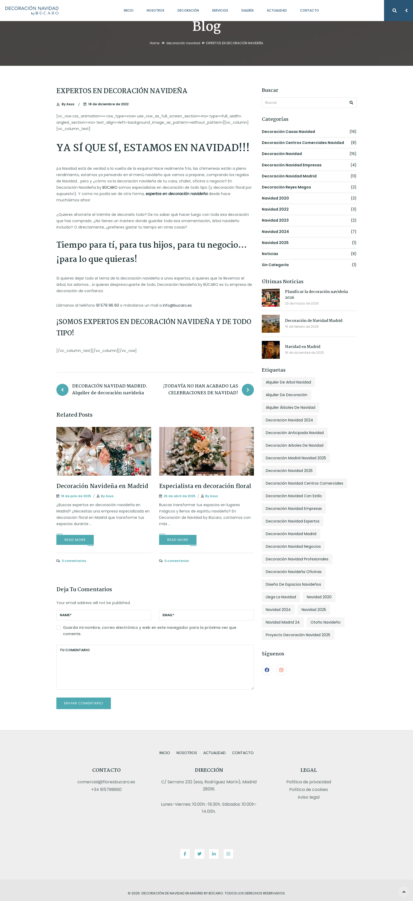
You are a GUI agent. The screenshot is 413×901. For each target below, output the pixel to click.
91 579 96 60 (107, 305)
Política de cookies (308, 789)
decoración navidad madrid (289, 176)
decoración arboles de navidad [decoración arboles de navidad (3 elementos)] (294, 445)
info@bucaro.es (177, 305)
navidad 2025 (275, 242)
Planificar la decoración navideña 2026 (316, 295)
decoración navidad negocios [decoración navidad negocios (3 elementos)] (293, 546)
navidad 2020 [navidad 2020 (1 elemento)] (319, 597)
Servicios (220, 10)
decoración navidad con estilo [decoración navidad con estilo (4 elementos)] (294, 496)
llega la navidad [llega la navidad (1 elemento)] (281, 597)
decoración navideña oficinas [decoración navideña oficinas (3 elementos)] (294, 571)
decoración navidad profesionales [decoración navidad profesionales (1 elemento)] (297, 559)
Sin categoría (275, 264)
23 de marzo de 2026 (302, 303)
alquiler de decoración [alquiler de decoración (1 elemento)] (286, 394)
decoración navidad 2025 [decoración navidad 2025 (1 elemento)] (289, 470)
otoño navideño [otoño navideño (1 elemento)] (326, 622)
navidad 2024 (275, 231)
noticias (270, 253)
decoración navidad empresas (292, 165)
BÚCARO (109, 187)
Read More (75, 539)
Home (154, 43)
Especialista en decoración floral (205, 486)
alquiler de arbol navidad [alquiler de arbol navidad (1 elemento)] (288, 382)
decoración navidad (183, 43)
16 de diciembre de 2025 (304, 352)
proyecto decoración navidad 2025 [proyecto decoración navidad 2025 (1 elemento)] (298, 635)
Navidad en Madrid (302, 347)
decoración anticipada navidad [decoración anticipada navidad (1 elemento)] (295, 432)
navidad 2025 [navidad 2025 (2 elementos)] (314, 609)
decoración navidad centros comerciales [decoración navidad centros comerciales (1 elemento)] (304, 483)
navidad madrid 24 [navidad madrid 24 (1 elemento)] (283, 622)
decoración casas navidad (288, 131)
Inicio (129, 10)
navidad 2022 (275, 209)
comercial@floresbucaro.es (106, 782)
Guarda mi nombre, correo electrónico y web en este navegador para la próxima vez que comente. (149, 630)
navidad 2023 (275, 220)
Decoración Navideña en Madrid (102, 486)
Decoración (188, 10)
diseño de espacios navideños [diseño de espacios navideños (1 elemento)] (293, 584)
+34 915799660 (106, 789)
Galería (247, 10)
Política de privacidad (308, 782)
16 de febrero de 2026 (302, 326)
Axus (68, 104)
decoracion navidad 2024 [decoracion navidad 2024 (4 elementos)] (289, 420)
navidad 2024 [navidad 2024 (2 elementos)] (278, 609)
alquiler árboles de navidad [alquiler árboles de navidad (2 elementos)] (290, 407)
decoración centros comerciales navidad (303, 142)
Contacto (309, 10)
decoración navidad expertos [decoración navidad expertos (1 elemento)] (292, 521)
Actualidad (277, 10)
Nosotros (155, 10)
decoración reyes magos (286, 187)
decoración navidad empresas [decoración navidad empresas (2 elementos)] (294, 508)
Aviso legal (308, 797)
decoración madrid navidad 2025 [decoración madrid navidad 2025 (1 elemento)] (296, 458)
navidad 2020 (275, 198)
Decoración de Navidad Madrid (313, 321)
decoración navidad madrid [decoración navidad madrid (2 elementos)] (291, 533)
